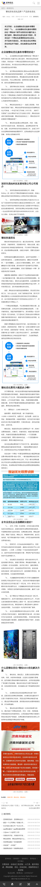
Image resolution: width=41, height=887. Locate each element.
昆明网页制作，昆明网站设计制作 (13, 819)
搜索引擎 (10, 797)
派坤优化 (8, 858)
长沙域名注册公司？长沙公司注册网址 (13, 826)
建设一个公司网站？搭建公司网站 (13, 822)
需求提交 (33, 858)
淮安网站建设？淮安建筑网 (11, 842)
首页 (3, 8)
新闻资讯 (10, 8)
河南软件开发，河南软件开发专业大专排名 (13, 835)
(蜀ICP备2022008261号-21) (20, 879)
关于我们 (20, 861)
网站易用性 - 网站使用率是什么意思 (13, 839)
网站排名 (23, 797)
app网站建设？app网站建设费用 (13, 829)
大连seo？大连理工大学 (10, 832)
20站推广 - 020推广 (9, 845)
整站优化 (16, 797)
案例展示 (16, 858)
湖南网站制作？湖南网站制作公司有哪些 (13, 848)
